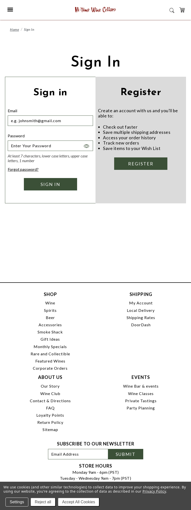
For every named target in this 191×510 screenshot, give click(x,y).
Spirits (50, 310)
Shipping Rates (141, 317)
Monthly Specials (50, 346)
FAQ (50, 407)
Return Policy (50, 422)
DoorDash (141, 324)
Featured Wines (50, 361)
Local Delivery (141, 310)
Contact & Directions (50, 400)
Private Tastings (141, 400)
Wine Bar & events (141, 386)
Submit (126, 454)
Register (140, 163)
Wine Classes (141, 393)
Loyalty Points (50, 415)
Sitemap (50, 429)
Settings (17, 502)
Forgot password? (23, 169)
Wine (50, 302)
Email (12, 110)
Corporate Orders (50, 368)
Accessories (50, 324)
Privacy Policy (154, 491)
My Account (141, 302)
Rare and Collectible (50, 353)
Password (16, 135)
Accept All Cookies (78, 502)
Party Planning (141, 407)
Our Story (50, 386)
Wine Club (50, 393)
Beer (50, 317)
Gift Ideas (50, 339)
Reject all (43, 502)
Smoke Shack (50, 331)
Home (14, 29)
